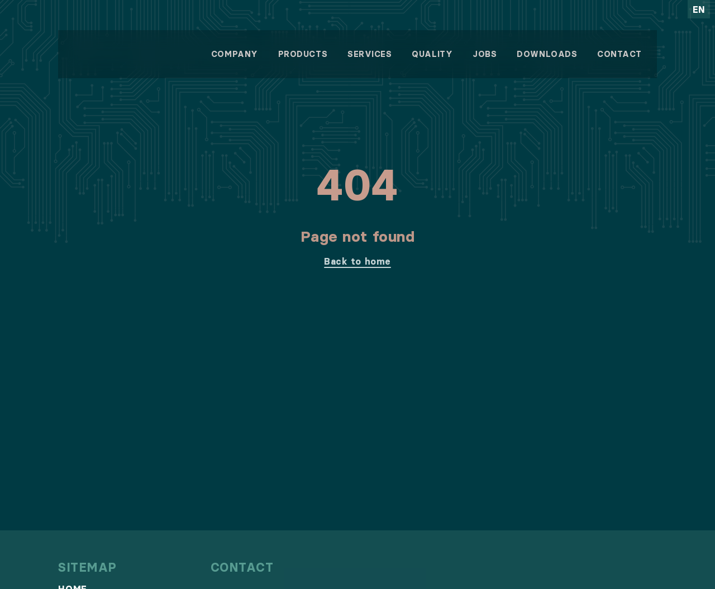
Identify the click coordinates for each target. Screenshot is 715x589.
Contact (619, 54)
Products (302, 54)
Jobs (485, 54)
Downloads (547, 54)
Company (234, 54)
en (699, 9)
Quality (432, 54)
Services (369, 54)
